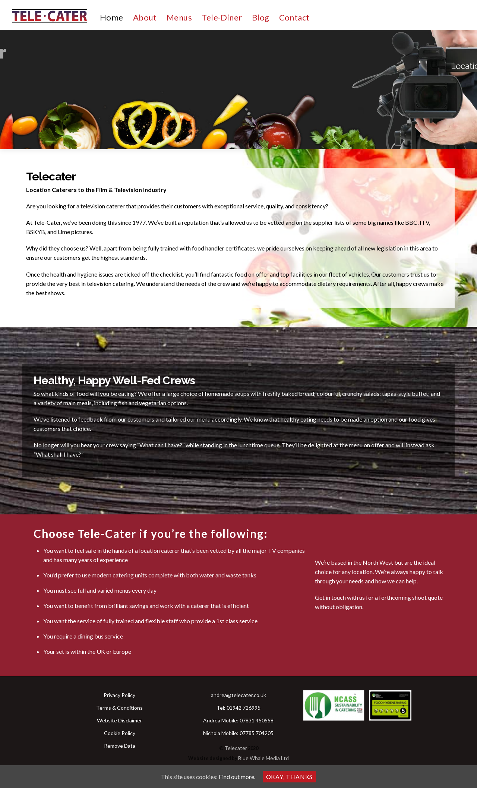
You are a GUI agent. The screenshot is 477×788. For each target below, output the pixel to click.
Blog (260, 17)
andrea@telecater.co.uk (238, 695)
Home (111, 17)
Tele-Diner (222, 17)
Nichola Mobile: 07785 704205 (238, 733)
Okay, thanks (289, 776)
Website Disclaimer (119, 720)
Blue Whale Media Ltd (263, 758)
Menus (179, 17)
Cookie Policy (119, 733)
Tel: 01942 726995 (238, 708)
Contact (294, 17)
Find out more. (237, 776)
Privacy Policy (119, 695)
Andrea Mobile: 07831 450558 (238, 720)
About (145, 17)
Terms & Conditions (119, 708)
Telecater (235, 748)
